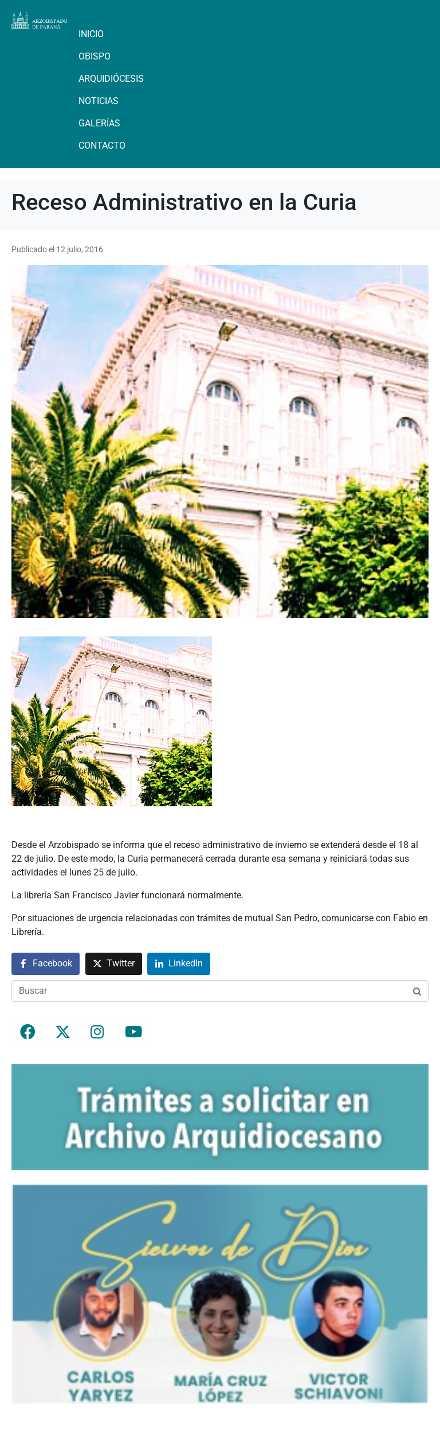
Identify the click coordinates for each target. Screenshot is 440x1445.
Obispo (94, 56)
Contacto (101, 145)
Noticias (98, 100)
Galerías (99, 123)
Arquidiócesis (111, 78)
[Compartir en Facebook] (45, 964)
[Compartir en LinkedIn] (178, 964)
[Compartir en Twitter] (113, 964)
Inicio (91, 34)
